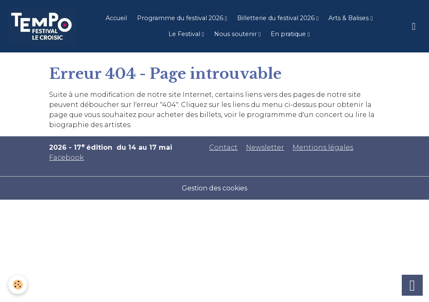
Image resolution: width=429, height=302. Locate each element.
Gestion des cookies (214, 188)
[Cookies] (17, 284)
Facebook (66, 157)
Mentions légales (322, 147)
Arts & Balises (349, 18)
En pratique (289, 34)
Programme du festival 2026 (181, 18)
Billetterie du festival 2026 (276, 18)
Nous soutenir (236, 34)
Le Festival (185, 34)
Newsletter (265, 147)
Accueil (116, 18)
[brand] (41, 26)
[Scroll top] (412, 285)
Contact (223, 147)
